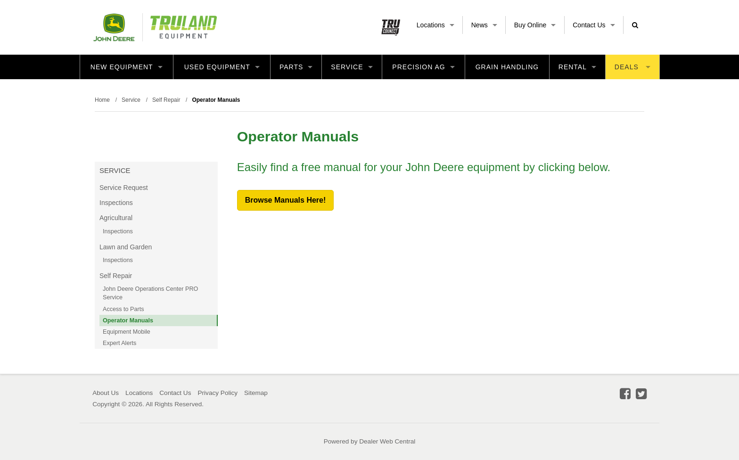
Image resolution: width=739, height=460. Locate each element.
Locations (435, 25)
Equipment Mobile (126, 332)
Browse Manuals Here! (285, 200)
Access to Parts (123, 309)
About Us (105, 392)
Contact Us (594, 25)
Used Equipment (222, 67)
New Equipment (126, 67)
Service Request (123, 187)
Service (351, 67)
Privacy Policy (217, 392)
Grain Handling (507, 67)
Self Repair (115, 275)
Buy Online (535, 25)
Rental (577, 67)
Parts (295, 67)
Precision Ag (423, 67)
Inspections (116, 202)
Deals (632, 67)
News (484, 25)
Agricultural (115, 218)
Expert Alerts (119, 343)
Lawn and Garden (125, 247)
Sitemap (256, 392)
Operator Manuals (128, 320)
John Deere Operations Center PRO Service (150, 293)
